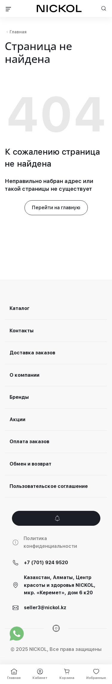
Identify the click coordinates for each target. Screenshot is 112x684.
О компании (24, 375)
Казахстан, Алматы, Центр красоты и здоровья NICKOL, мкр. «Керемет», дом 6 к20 (60, 585)
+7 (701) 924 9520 (46, 562)
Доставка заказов (32, 353)
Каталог (20, 308)
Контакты (22, 331)
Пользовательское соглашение (49, 486)
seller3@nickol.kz (45, 607)
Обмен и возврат (30, 464)
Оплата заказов (29, 441)
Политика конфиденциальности (50, 542)
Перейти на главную (56, 207)
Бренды (19, 397)
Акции (17, 419)
